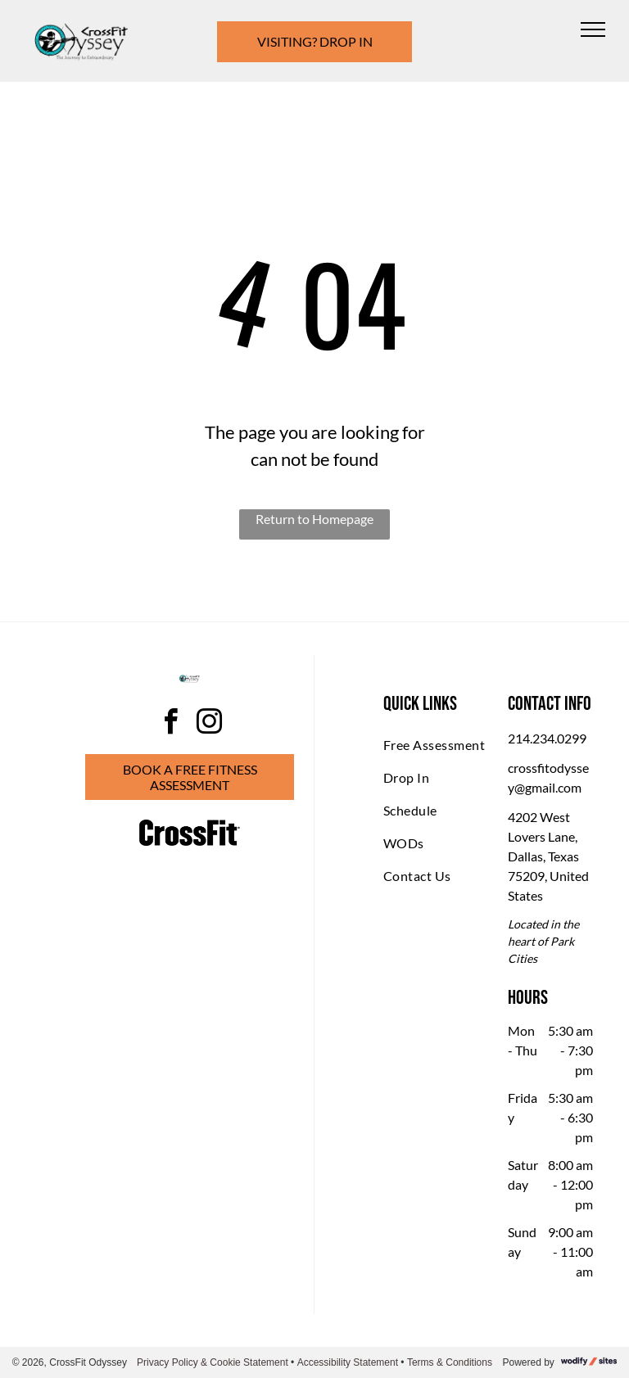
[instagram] (209, 724)
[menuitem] (442, 745)
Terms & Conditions (449, 1362)
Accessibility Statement (347, 1362)
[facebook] (170, 724)
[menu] (593, 29)
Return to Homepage (314, 518)
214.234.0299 (547, 738)
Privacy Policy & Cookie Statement (212, 1362)
